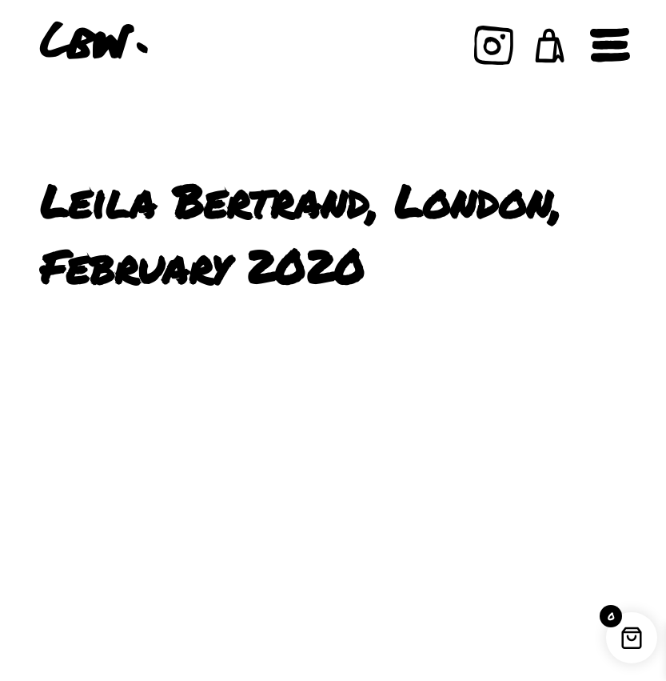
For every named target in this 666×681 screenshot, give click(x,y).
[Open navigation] (610, 45)
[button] (550, 46)
